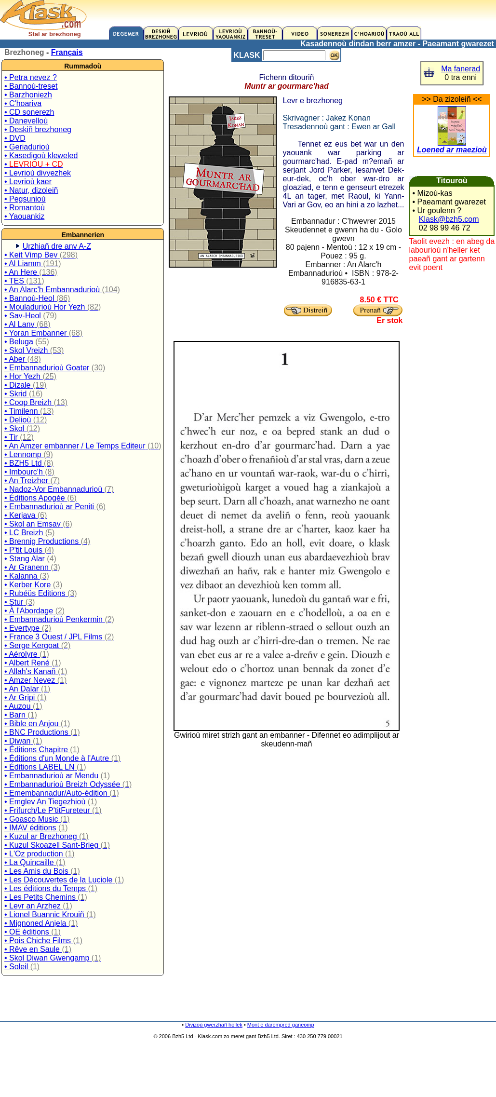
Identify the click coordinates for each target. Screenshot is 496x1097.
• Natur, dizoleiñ (31, 190)
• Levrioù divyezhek (37, 173)
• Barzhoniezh (28, 95)
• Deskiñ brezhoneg (37, 129)
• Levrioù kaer (28, 181)
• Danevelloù (26, 121)
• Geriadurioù (27, 147)
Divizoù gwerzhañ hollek (213, 1025)
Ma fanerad (460, 69)
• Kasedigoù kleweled (41, 155)
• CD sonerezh (29, 112)
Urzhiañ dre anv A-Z (57, 246)
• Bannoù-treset (31, 86)
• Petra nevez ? (30, 77)
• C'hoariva (22, 103)
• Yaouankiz (24, 216)
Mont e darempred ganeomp (280, 1025)
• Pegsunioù (25, 199)
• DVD (15, 138)
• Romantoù (24, 207)
